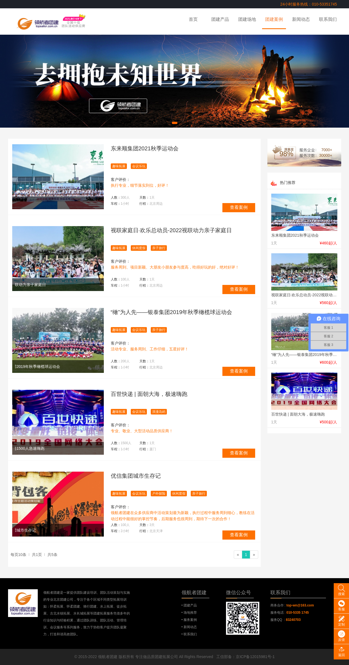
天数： (147, 197)
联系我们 (328, 19)
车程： (120, 204)
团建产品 (220, 19)
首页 (193, 19)
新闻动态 (301, 19)
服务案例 (190, 620)
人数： (120, 197)
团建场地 (247, 19)
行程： (151, 204)
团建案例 (274, 19)
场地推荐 (190, 613)
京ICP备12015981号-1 (255, 656)
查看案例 (239, 207)
